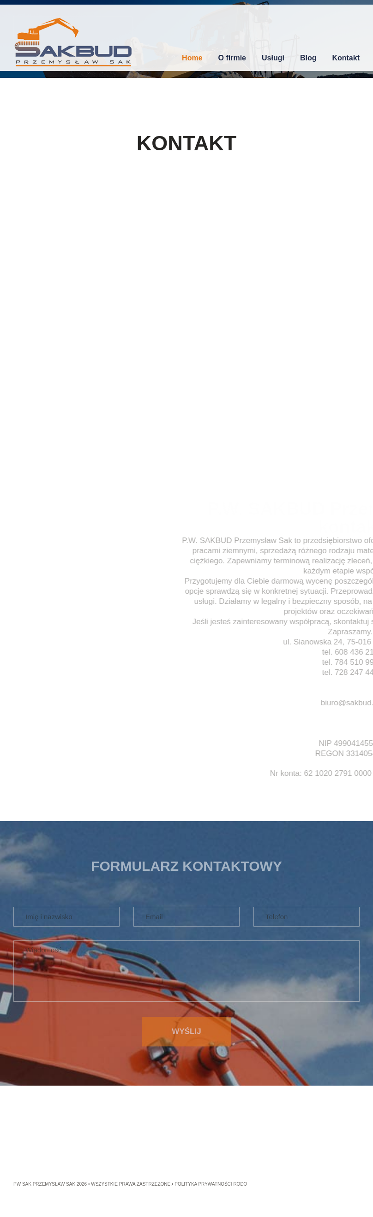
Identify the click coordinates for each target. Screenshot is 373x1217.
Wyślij (186, 1031)
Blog (308, 58)
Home (192, 58)
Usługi (273, 58)
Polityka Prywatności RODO (210, 1184)
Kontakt (346, 58)
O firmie (232, 58)
